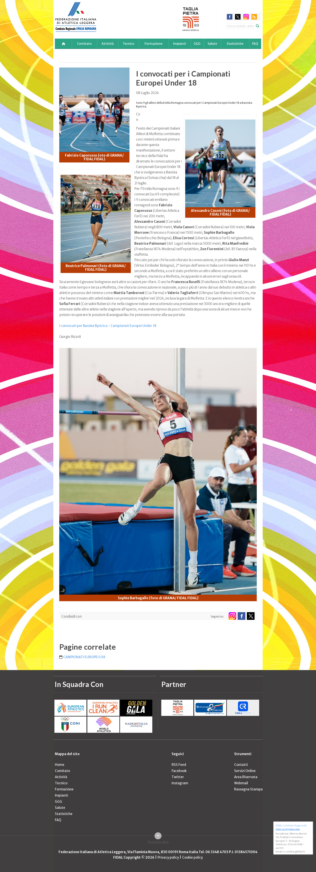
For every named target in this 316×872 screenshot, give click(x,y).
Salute (212, 44)
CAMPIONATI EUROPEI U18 (84, 657)
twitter (238, 17)
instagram (246, 17)
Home (59, 765)
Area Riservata (245, 777)
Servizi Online (245, 771)
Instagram (180, 783)
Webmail (241, 783)
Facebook (179, 771)
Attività (108, 44)
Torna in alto (158, 842)
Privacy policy (168, 857)
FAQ (255, 44)
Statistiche (235, 44)
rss (254, 17)
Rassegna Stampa (248, 789)
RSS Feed (179, 765)
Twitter (178, 777)
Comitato (84, 44)
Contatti (241, 765)
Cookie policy (192, 857)
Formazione (153, 44)
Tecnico (128, 44)
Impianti (179, 44)
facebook (229, 17)
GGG (197, 44)
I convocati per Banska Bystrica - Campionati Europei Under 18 (107, 326)
